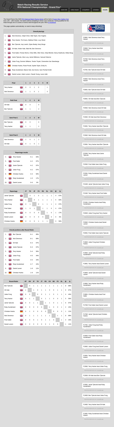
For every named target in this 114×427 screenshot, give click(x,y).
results (105, 10)
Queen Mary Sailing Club (61, 19)
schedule (96, 10)
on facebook (52, 22)
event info (64, 10)
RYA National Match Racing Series (32, 19)
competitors (85, 10)
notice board (75, 10)
